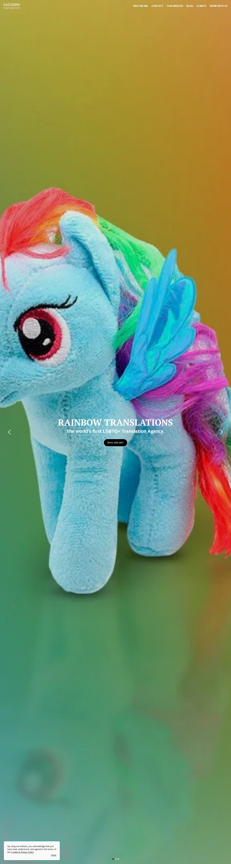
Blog (190, 6)
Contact (157, 6)
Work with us (218, 6)
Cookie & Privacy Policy (22, 852)
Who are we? (115, 442)
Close (53, 855)
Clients (201, 6)
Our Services (175, 6)
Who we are (140, 6)
